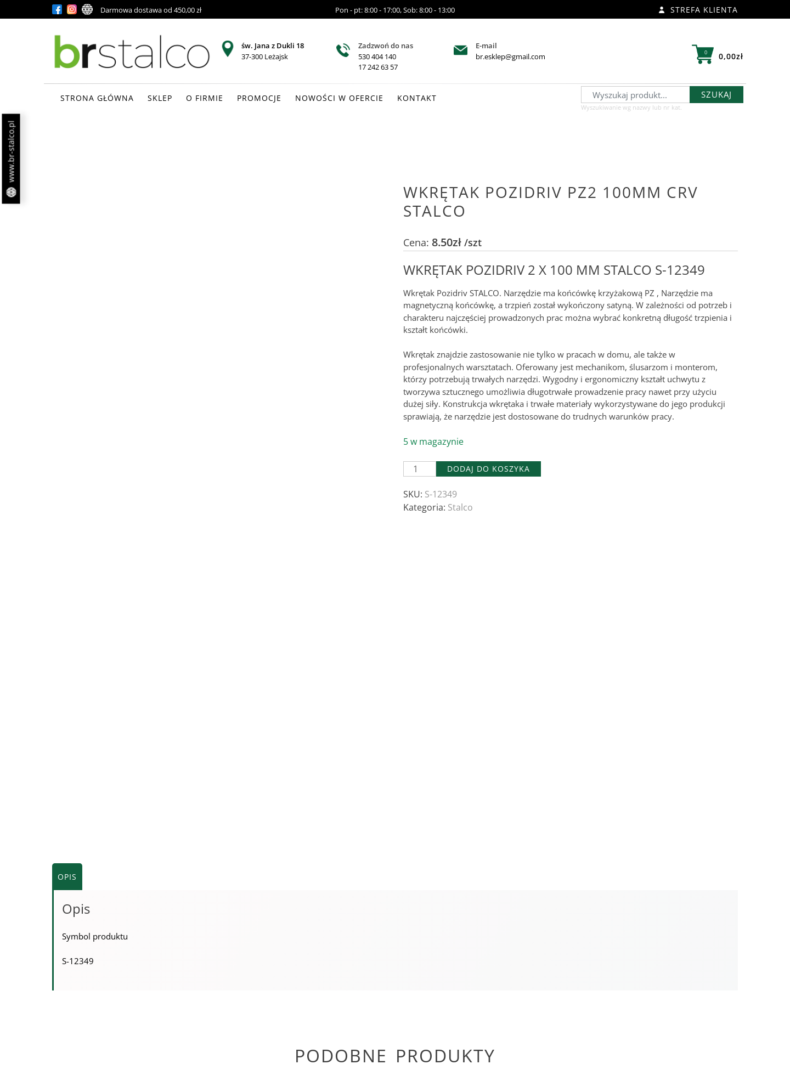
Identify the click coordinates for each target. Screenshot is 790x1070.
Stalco (460, 507)
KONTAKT (417, 98)
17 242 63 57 (378, 67)
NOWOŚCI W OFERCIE (339, 98)
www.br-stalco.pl (11, 159)
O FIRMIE (204, 98)
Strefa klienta (698, 9)
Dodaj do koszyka (488, 468)
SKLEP (160, 98)
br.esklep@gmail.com (510, 56)
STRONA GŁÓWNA (97, 98)
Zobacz (165, 980)
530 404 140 (377, 56)
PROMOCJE (259, 98)
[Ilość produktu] (419, 469)
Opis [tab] (67, 562)
